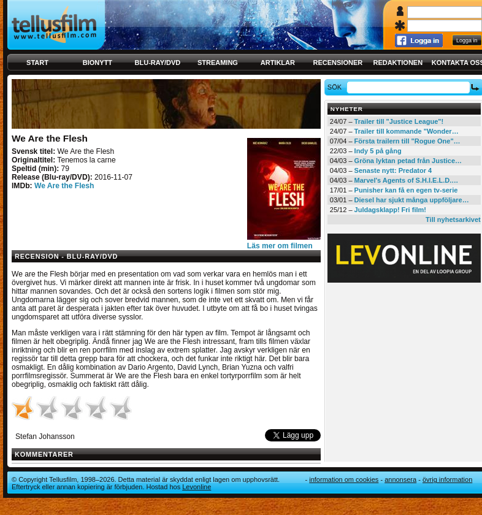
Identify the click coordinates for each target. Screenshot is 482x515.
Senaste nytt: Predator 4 (393, 170)
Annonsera (400, 479)
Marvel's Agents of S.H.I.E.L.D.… (406, 180)
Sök (336, 87)
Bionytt (97, 62)
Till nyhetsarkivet (453, 219)
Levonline (196, 486)
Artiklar (278, 62)
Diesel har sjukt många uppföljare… (411, 200)
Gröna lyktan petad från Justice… (408, 160)
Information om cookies (343, 479)
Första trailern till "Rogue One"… (407, 141)
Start (37, 62)
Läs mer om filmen (280, 246)
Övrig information (447, 479)
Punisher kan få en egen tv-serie (406, 190)
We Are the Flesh (64, 185)
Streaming (217, 62)
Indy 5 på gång (378, 150)
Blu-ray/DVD (158, 62)
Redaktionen (398, 62)
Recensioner (337, 62)
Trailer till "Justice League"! (399, 121)
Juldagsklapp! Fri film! (390, 209)
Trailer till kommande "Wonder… (406, 131)
